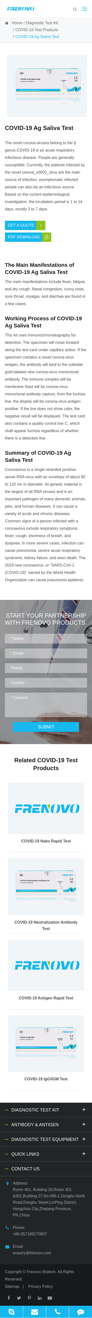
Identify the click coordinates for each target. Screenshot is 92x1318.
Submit (46, 726)
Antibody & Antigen (49, 1124)
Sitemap (12, 1286)
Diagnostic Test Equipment (49, 1139)
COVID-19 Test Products (36, 30)
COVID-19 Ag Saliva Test (37, 37)
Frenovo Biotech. (42, 1272)
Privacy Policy (40, 1286)
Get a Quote (26, 225)
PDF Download (29, 237)
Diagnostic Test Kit (42, 23)
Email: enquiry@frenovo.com (28, 1249)
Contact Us (25, 1168)
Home (17, 23)
